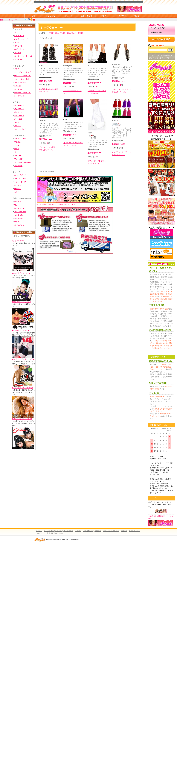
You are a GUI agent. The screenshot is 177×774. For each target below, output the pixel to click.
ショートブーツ (20, 182)
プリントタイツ (20, 82)
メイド (16, 152)
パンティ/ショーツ (21, 39)
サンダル (17, 189)
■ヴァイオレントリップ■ (21, 302)
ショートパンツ (20, 129)
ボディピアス (19, 225)
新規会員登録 (161, 32)
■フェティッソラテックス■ (22, 419)
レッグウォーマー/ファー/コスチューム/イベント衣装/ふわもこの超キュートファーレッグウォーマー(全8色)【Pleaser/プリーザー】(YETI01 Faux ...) (122, 132)
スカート (17, 126)
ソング (16, 42)
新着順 (80, 33)
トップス (17, 122)
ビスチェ (17, 53)
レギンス (17, 86)
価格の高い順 (71, 33)
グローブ (17, 201)
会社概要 (97, 531)
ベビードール (19, 49)
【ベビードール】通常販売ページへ (49, 533)
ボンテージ (157, 55)
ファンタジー (19, 159)
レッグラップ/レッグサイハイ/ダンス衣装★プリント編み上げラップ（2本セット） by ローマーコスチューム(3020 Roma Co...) (97, 72)
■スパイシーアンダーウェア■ (23, 359)
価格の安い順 (60, 33)
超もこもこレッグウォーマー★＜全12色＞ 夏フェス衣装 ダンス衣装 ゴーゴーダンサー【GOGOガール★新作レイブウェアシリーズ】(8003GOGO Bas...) (49, 128)
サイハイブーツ (20, 179)
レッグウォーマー (12, 20)
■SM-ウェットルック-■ (20, 330)
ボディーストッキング (22, 93)
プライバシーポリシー (111, 531)
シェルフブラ (19, 36)
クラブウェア (19, 109)
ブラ (16, 32)
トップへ (39, 531)
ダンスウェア (19, 105)
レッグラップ (19, 96)
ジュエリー (18, 218)
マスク (16, 222)
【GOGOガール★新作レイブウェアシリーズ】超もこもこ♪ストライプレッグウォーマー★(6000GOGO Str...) (73, 125)
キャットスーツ (20, 139)
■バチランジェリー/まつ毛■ (22, 388)
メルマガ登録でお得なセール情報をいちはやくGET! (75, 203)
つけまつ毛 (18, 215)
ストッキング (86, 16)
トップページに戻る (33, 16)
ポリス (16, 149)
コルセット (18, 46)
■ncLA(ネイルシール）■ (21, 273)
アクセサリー (122, 16)
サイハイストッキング (22, 76)
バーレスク (18, 119)
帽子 (16, 205)
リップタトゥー (20, 212)
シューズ (69, 16)
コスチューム (139, 16)
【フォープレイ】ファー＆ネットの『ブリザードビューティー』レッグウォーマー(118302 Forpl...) (97, 143)
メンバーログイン (161, 28)
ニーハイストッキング (22, 72)
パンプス (17, 185)
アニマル (17, 142)
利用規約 (124, 531)
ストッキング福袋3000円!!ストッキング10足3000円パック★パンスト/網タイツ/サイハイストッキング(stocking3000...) (73, 72)
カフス (16, 192)
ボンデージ (18, 112)
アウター (104, 16)
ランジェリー (51, 16)
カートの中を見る (161, 39)
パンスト (17, 69)
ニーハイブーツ (20, 175)
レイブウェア (19, 116)
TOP (1, 20)
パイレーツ (18, 156)
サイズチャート (134, 531)
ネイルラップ (19, 208)
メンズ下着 (18, 59)
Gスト (151, 55)
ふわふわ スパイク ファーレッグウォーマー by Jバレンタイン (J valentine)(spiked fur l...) (49, 71)
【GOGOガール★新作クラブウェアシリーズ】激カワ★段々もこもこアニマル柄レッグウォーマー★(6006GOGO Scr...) (122, 71)
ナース (16, 145)
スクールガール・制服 (22, 162)
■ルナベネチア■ (18, 241)
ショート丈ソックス (21, 79)
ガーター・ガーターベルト (24, 56)
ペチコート (18, 166)
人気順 (51, 33)
